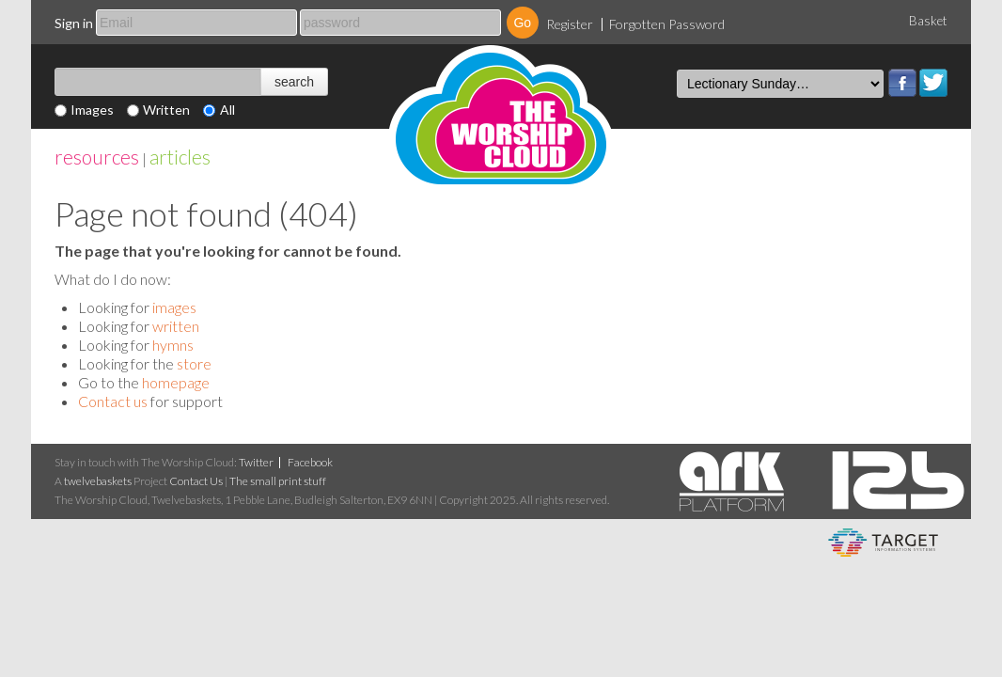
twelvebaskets (98, 481)
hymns (173, 345)
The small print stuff (277, 481)
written (175, 326)
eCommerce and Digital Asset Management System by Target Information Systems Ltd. (883, 542)
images (174, 307)
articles (180, 156)
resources (97, 156)
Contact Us (196, 481)
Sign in (74, 23)
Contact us (113, 401)
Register (569, 24)
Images (92, 110)
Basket (928, 20)
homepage (176, 382)
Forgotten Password (667, 24)
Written (166, 110)
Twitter (933, 83)
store (194, 363)
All (227, 110)
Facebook (902, 83)
